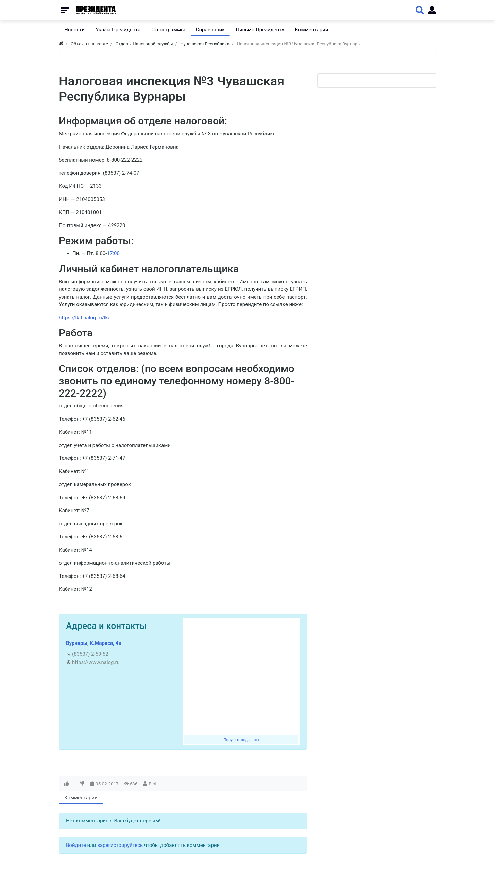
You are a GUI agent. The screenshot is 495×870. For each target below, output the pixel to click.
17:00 (113, 253)
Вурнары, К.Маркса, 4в (93, 643)
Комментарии (81, 797)
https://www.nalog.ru (96, 662)
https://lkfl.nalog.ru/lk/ (84, 318)
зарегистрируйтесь (120, 845)
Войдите (76, 845)
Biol (152, 783)
